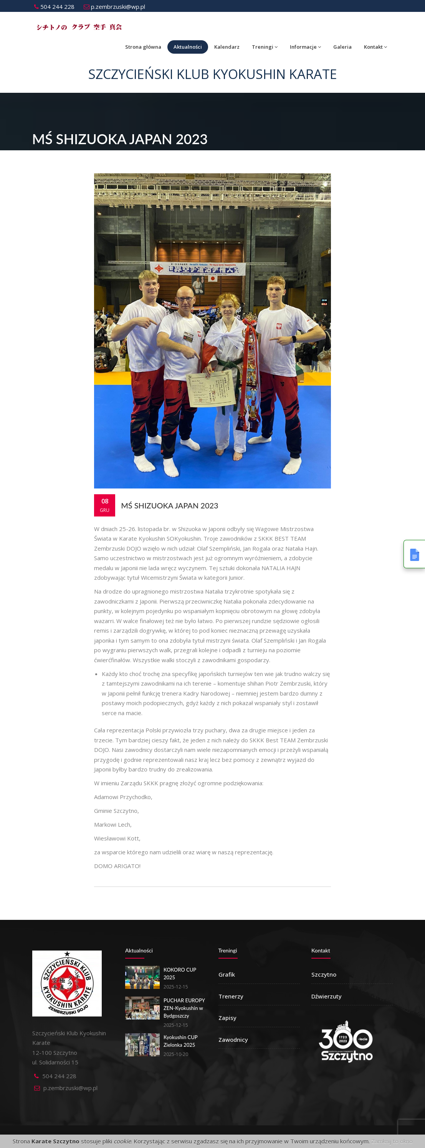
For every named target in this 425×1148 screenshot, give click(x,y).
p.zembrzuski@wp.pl (114, 6)
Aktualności (188, 46)
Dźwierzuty (326, 996)
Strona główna (143, 46)
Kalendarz (227, 46)
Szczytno (323, 974)
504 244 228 (54, 6)
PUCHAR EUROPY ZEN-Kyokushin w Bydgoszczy (184, 1008)
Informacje (305, 46)
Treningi (265, 46)
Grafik (226, 974)
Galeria (342, 46)
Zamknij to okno (392, 1141)
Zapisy (227, 1017)
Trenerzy (230, 996)
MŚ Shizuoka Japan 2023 (169, 505)
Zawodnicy (233, 1039)
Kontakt (375, 46)
